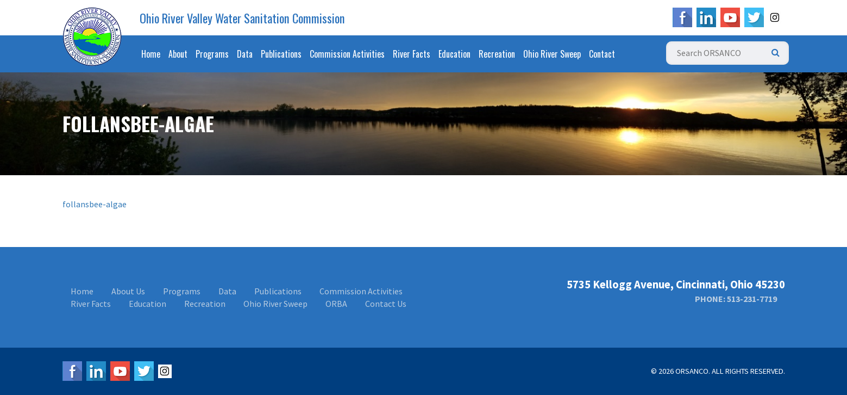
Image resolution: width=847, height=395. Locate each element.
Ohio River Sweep (552, 53)
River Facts (411, 53)
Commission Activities (347, 53)
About (177, 53)
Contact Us (385, 303)
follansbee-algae (94, 204)
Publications (281, 53)
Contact (602, 53)
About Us (128, 291)
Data (245, 53)
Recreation (497, 53)
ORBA (336, 303)
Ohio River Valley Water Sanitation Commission (242, 18)
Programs (212, 53)
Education (454, 53)
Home (150, 53)
